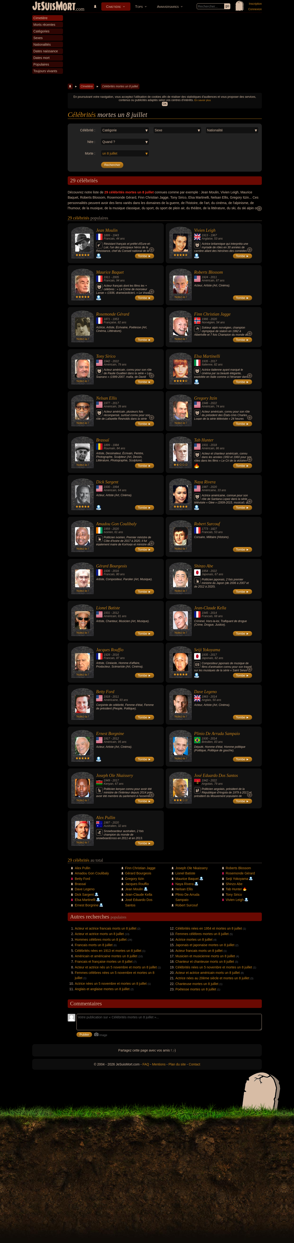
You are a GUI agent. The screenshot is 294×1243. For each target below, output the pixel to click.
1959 (107, 528)
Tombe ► (144, 256)
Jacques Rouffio (109, 649)
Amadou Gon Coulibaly (116, 523)
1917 (107, 738)
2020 (213, 319)
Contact (194, 1064)
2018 (213, 445)
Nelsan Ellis (106, 398)
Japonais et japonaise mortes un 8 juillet (204, 945)
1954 (205, 571)
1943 (115, 235)
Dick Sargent (107, 482)
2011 (213, 277)
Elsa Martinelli (207, 356)
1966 (205, 319)
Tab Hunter (204, 440)
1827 (213, 528)
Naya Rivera (204, 482)
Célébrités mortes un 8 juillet (120, 86)
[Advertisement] (165, 48)
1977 (107, 403)
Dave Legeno (205, 691)
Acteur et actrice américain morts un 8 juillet (207, 973)
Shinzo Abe (203, 566)
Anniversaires (168, 6)
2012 (115, 613)
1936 (107, 571)
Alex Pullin (105, 817)
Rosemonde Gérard (112, 314)
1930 (107, 487)
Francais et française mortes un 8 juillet (104, 961)
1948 (205, 403)
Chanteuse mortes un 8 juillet (196, 984)
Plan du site (177, 1064)
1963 (205, 696)
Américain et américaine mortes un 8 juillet (106, 956)
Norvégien (208, 322)
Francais (109, 238)
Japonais (207, 574)
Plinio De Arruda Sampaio (217, 733)
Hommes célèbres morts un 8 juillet (101, 939)
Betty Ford (105, 691)
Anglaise (207, 238)
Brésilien (207, 742)
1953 (115, 319)
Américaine (209, 490)
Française (110, 322)
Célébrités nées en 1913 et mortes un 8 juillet (108, 951)
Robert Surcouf (207, 523)
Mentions (158, 1064)
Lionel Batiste (108, 608)
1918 (107, 696)
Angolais (207, 783)
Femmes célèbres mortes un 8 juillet (202, 934)
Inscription (255, 3)
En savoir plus (202, 100)
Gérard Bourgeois (111, 566)
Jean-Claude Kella (210, 608)
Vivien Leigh (204, 230)
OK (165, 104)
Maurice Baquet (110, 272)
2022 (115, 361)
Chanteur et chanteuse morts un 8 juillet (204, 961)
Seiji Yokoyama (207, 649)
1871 (107, 319)
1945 (205, 613)
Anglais (206, 700)
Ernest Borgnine (110, 733)
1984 (115, 445)
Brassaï (102, 440)
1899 (107, 235)
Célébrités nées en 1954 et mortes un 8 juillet (208, 928)
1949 (107, 780)
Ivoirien (108, 532)
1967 (213, 235)
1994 (115, 487)
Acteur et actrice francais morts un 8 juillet (105, 928)
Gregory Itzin (205, 398)
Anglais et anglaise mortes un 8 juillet (102, 989)
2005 (115, 277)
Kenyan (108, 783)
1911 (107, 277)
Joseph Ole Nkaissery (114, 775)
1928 (107, 654)
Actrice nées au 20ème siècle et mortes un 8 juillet (212, 978)
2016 (115, 571)
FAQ (146, 1064)
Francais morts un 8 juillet (94, 945)
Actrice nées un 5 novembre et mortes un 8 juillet (111, 983)
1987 (205, 487)
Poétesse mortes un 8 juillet (195, 989)
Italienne (207, 364)
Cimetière (113, 6)
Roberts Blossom (208, 272)
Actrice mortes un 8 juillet (193, 939)
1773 (205, 528)
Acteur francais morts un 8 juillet (199, 951)
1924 (205, 277)
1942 (107, 361)
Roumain (109, 448)
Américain (208, 280)
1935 (205, 361)
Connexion (255, 9)
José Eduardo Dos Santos (216, 775)
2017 (213, 361)
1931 (205, 445)
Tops (139, 6)
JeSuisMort (54, 6)
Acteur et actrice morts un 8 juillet (99, 934)
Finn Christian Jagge (212, 314)
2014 (213, 613)
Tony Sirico (106, 356)
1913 (205, 235)
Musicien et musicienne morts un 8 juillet (205, 956)
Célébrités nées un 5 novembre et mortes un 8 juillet (213, 967)
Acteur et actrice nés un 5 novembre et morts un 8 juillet (116, 967)
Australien (110, 826)
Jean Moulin (106, 230)
